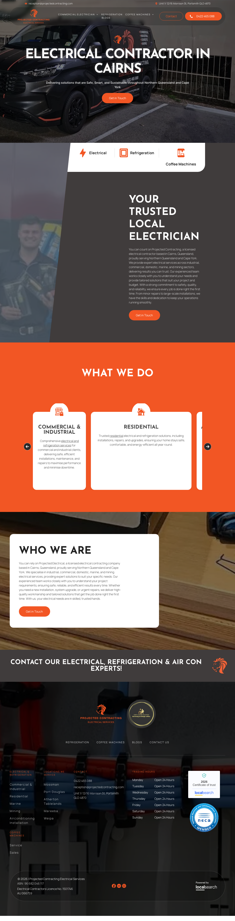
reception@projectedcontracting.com (51, 3)
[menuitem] (78, 14)
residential (114, 436)
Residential (117, 427)
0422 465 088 (83, 786)
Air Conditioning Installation (175, 432)
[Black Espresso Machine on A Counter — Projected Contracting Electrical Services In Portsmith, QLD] (179, 586)
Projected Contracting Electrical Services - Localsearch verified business (204, 789)
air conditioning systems (180, 450)
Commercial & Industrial (59, 430)
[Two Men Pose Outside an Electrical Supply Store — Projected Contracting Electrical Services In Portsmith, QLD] (78, 243)
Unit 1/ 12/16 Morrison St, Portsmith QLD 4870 (184, 3)
